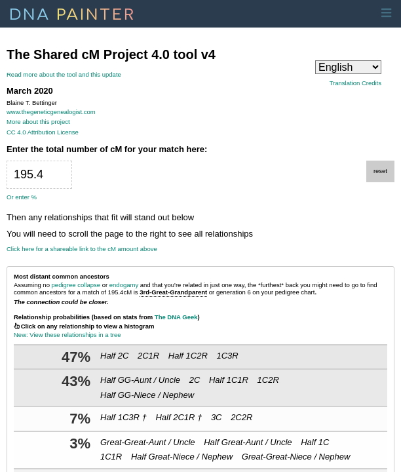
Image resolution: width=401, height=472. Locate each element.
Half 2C (114, 356)
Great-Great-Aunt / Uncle (147, 442)
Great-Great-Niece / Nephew (296, 457)
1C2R (268, 380)
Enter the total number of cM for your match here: (107, 149)
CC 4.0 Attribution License (43, 132)
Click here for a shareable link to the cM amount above (82, 249)
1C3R (227, 356)
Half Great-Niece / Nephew (182, 457)
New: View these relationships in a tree (67, 334)
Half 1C (315, 442)
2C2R (241, 417)
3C (216, 417)
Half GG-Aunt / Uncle (140, 380)
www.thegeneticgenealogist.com (51, 111)
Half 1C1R (228, 380)
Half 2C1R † (178, 417)
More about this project (38, 121)
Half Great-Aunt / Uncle (248, 442)
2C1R (148, 356)
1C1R (111, 457)
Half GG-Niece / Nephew (147, 395)
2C (194, 380)
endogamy (123, 284)
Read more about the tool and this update (64, 74)
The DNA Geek (176, 317)
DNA (72, 12)
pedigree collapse (76, 284)
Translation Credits (355, 83)
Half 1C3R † (123, 417)
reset (380, 170)
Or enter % (22, 197)
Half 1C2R (188, 356)
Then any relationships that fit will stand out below (100, 217)
